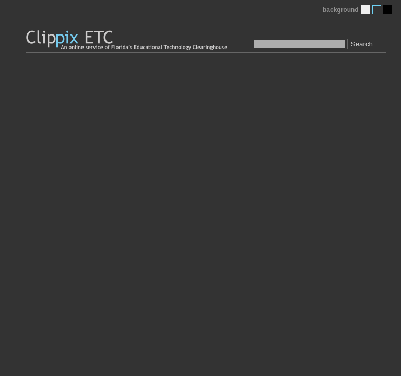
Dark (387, 9)
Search (362, 44)
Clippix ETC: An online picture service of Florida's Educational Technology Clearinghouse (127, 40)
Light (365, 9)
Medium (376, 9)
